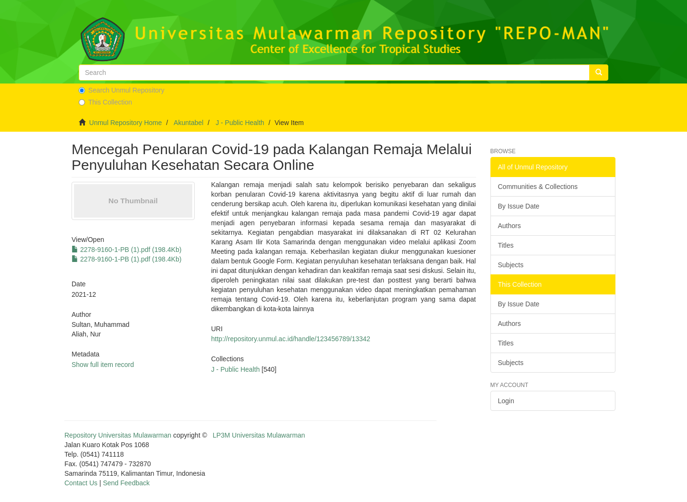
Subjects (511, 265)
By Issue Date (519, 206)
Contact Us (80, 483)
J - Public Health (240, 122)
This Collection (105, 102)
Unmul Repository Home (125, 122)
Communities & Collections (538, 186)
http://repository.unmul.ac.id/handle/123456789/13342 (290, 339)
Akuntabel (188, 122)
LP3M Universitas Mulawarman (259, 435)
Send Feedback (126, 483)
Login (506, 401)
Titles (506, 245)
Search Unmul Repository (122, 90)
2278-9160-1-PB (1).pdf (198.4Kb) (126, 249)
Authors (509, 226)
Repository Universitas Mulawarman (117, 435)
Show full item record (103, 364)
